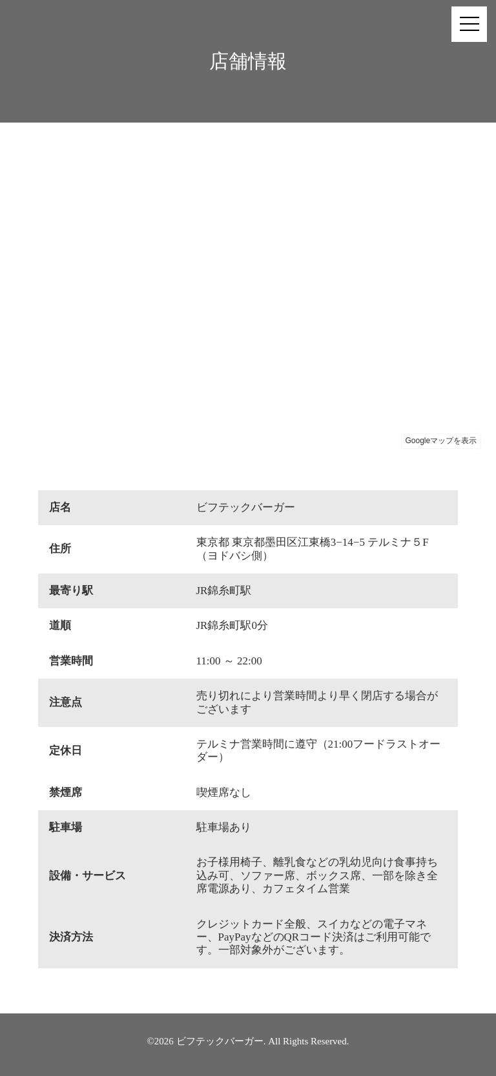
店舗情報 (248, 61)
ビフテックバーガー (220, 1041)
